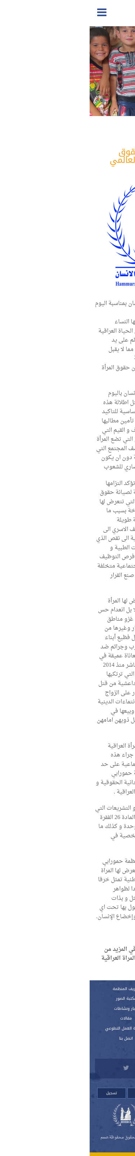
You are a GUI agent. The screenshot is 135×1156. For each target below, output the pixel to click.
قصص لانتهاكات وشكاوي (98, 1038)
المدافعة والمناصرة (91, 132)
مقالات (36, 1018)
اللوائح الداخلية (98, 1018)
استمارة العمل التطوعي (36, 1028)
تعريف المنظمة (36, 989)
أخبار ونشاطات (36, 1008)
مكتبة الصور (36, 998)
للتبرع (98, 1048)
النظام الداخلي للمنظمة (98, 1008)
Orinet (62, 1145)
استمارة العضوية (98, 1028)
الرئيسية (98, 989)
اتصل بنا (36, 1038)
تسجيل (22, 1093)
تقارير (98, 998)
